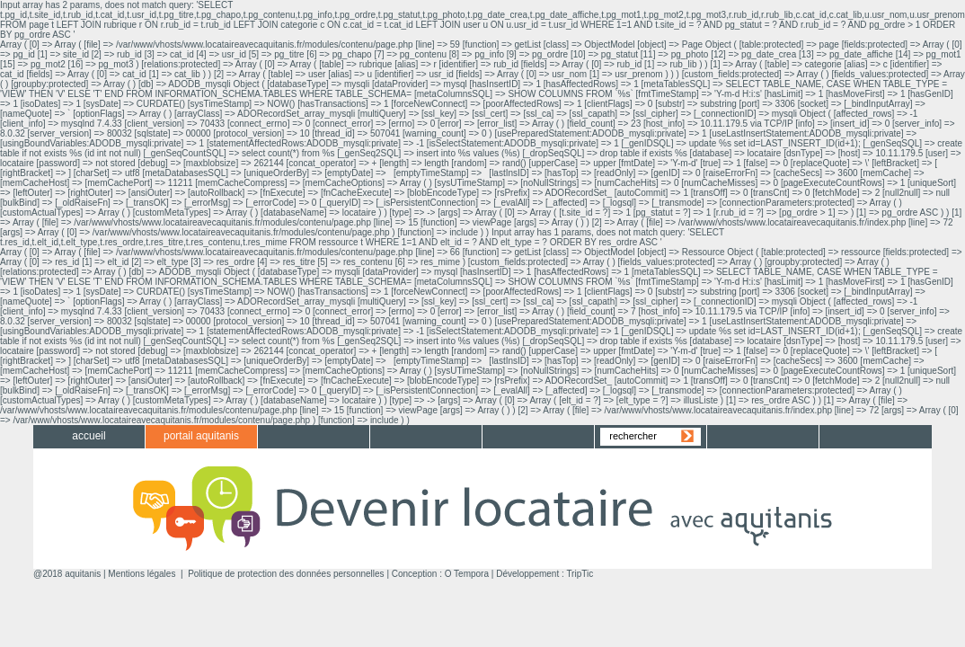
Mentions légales (141, 574)
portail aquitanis (201, 436)
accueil (88, 436)
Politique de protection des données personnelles (286, 574)
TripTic (579, 574)
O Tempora (467, 574)
